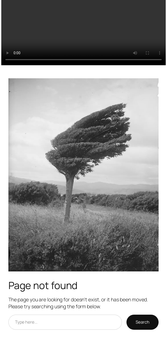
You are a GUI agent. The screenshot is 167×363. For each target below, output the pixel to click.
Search (142, 322)
